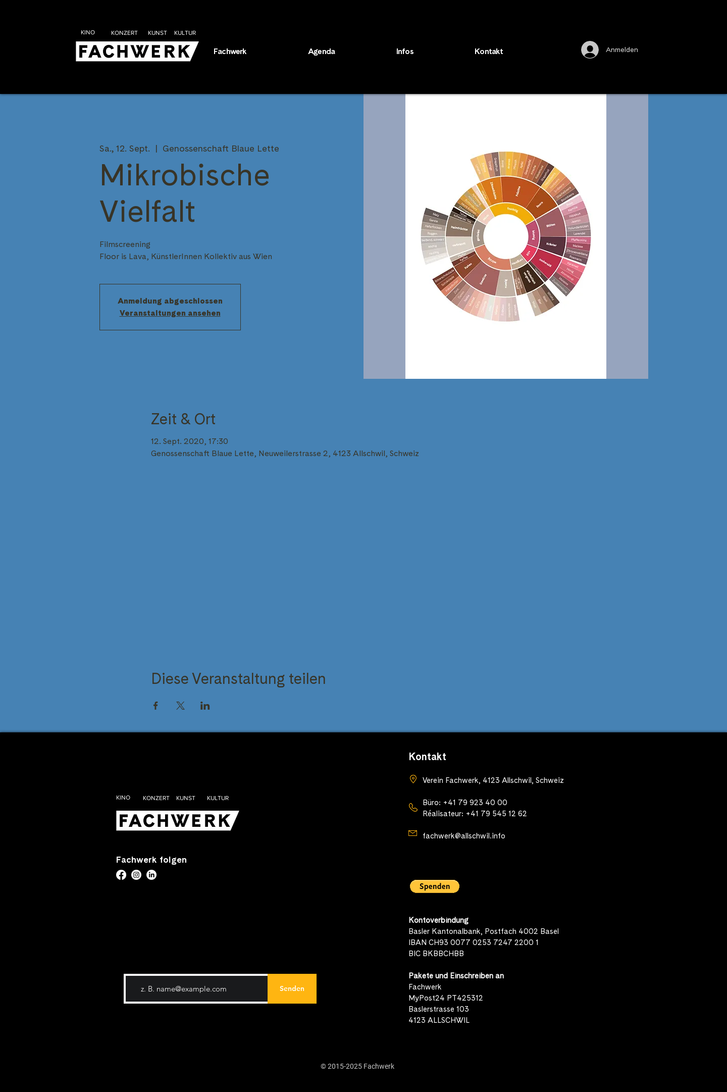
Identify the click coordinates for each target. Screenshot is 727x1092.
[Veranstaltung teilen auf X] (180, 706)
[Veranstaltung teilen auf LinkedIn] (205, 706)
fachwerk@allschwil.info (464, 835)
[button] (427, 51)
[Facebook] (121, 875)
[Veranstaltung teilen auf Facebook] (156, 706)
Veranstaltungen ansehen (170, 313)
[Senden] (292, 989)
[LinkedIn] (151, 875)
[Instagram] (136, 875)
